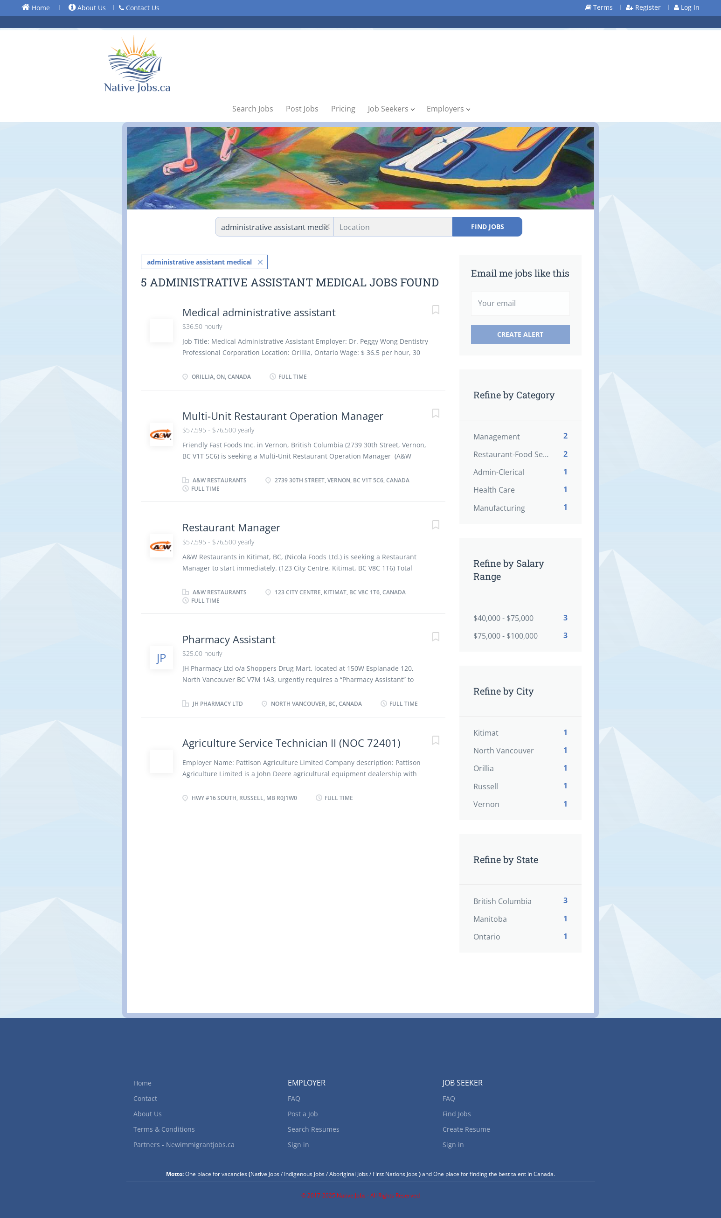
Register (643, 7)
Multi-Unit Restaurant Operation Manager (282, 416)
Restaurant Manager (231, 527)
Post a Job (303, 1113)
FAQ (294, 1098)
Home (35, 7)
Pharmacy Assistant (229, 639)
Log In (687, 7)
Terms (599, 7)
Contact (145, 1098)
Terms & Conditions (164, 1129)
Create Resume (466, 1129)
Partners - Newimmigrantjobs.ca (184, 1144)
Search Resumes (314, 1129)
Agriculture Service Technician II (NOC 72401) (291, 743)
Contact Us (139, 7)
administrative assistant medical (199, 262)
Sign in (298, 1144)
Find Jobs (487, 226)
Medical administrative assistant (259, 312)
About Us (87, 7)
